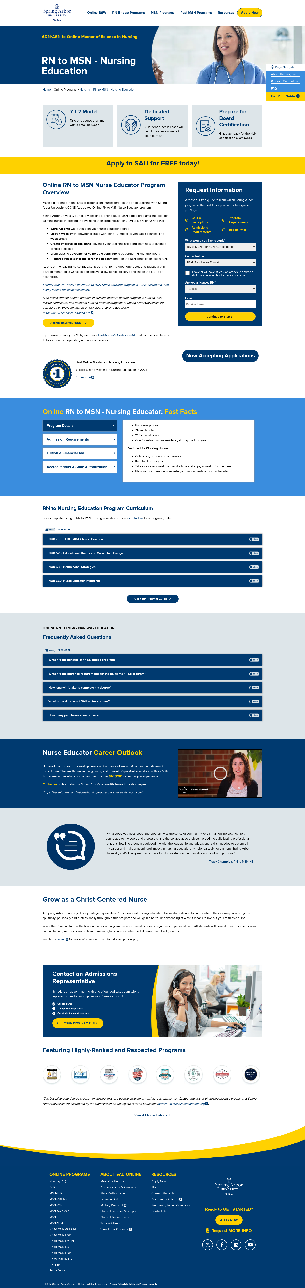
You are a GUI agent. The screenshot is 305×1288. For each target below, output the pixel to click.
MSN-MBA (56, 1223)
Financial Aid (109, 1199)
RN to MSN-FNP (60, 1235)
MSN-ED (55, 1217)
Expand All (64, 529)
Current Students (162, 1193)
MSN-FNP (55, 1193)
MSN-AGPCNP (59, 1211)
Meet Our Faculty (112, 1181)
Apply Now (250, 13)
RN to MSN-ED (59, 1247)
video (61, 939)
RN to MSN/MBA (60, 1259)
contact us (136, 518)
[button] (68, 323)
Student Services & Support (119, 1211)
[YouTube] (250, 1244)
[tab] (80, 425)
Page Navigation (286, 67)
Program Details (60, 426)
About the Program (284, 74)
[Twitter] (207, 1244)
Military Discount (111, 1205)
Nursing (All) (57, 1181)
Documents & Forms (165, 1199)
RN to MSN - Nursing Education (114, 89)
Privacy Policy (117, 1284)
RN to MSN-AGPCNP (63, 1229)
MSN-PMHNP (58, 1199)
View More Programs (114, 1229)
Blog (154, 1187)
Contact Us (158, 1211)
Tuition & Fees (110, 1223)
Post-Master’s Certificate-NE (117, 335)
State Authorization (113, 1193)
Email (189, 298)
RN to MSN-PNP (60, 1253)
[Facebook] (221, 1244)
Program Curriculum (284, 81)
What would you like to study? (205, 241)
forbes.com (83, 377)
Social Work (57, 1270)
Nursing (85, 89)
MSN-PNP (55, 1205)
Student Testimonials (114, 1217)
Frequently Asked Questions (170, 1205)
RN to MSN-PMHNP (62, 1241)
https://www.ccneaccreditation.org (66, 313)
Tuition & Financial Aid (65, 453)
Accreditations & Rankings (118, 1187)
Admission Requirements (68, 439)
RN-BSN (54, 1265)
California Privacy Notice (142, 1284)
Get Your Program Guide (77, 1023)
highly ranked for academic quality (66, 290)
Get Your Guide (283, 96)
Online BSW (96, 13)
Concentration (194, 256)
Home (47, 89)
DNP (52, 1187)
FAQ (274, 89)
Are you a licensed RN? (200, 283)
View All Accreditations (150, 1115)
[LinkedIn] (236, 1244)
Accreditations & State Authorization (77, 467)
